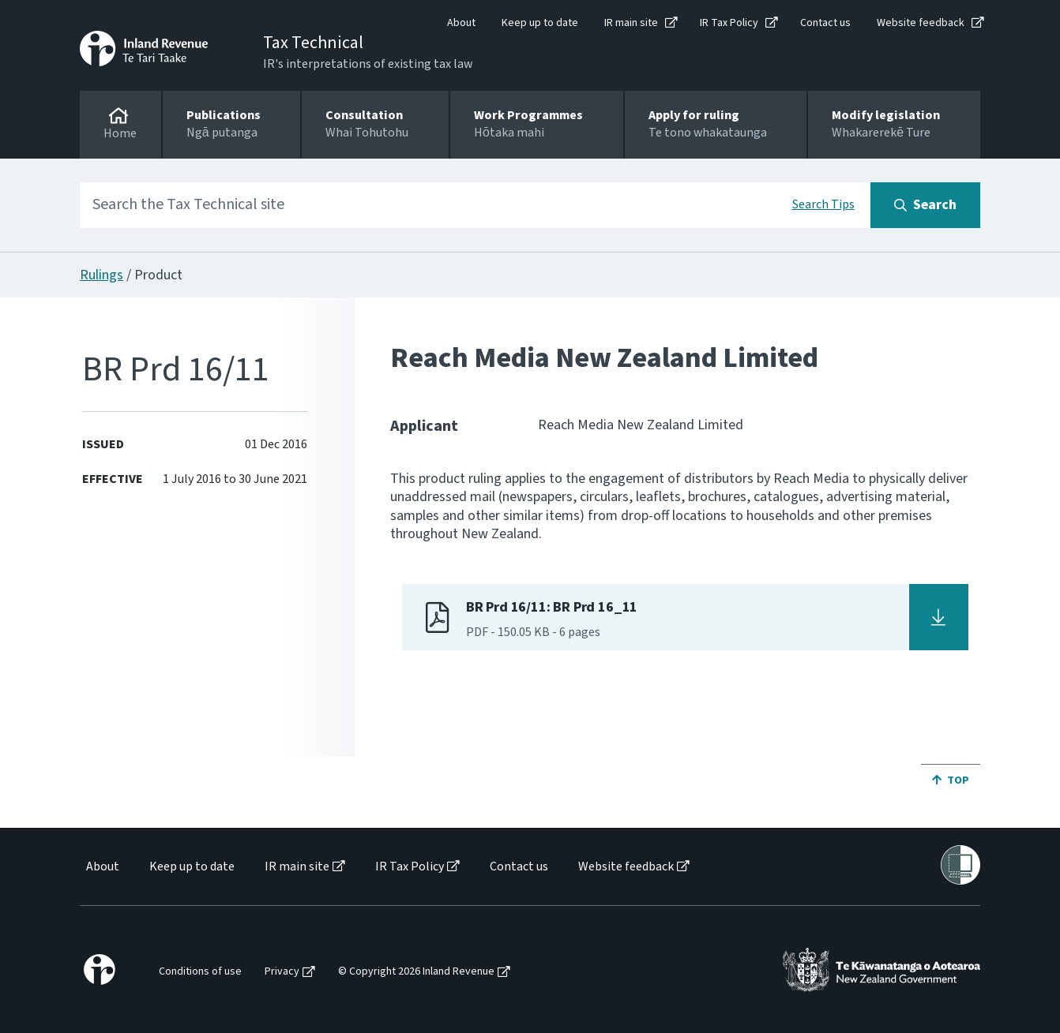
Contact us (825, 23)
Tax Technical (313, 42)
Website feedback (920, 23)
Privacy (282, 972)
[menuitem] (101, 866)
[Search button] (925, 205)
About (461, 23)
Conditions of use (200, 972)
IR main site (631, 23)
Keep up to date (540, 23)
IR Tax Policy (729, 23)
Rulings (101, 275)
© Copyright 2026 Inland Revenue (416, 972)
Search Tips (823, 204)
